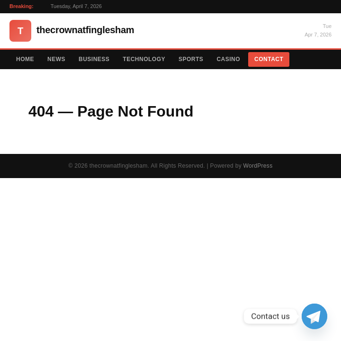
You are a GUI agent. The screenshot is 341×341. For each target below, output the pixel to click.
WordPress (258, 165)
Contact (268, 59)
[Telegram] (314, 316)
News (56, 59)
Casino (228, 59)
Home (25, 59)
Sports (191, 59)
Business (94, 59)
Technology (144, 59)
